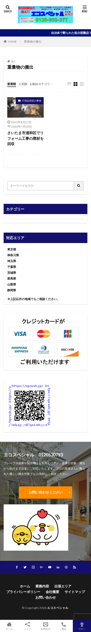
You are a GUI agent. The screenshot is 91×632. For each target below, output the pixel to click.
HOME (12, 41)
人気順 (22, 84)
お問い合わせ (45, 597)
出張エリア (62, 586)
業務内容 (42, 586)
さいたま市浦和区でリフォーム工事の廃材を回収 (25, 138)
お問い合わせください (46, 492)
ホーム (25, 586)
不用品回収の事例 (31, 100)
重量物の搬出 (32, 41)
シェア (27, 626)
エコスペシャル (57, 608)
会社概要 (52, 592)
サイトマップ (75, 592)
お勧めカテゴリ (40, 84)
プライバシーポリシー (23, 592)
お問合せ (45, 626)
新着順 (11, 84)
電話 (64, 626)
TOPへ (82, 626)
